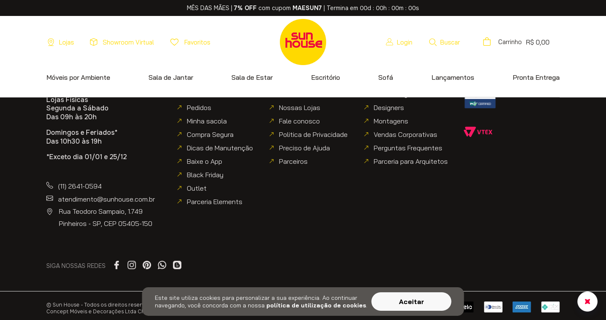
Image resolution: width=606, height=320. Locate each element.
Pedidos (199, 107)
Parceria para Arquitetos (411, 161)
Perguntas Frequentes (408, 148)
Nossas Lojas (299, 107)
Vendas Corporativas (405, 134)
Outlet (197, 188)
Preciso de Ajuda (304, 148)
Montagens (391, 121)
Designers (389, 107)
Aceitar (411, 301)
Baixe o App (204, 161)
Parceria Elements (214, 201)
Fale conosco (299, 121)
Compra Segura (210, 134)
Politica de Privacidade (313, 134)
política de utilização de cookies (316, 305)
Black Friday (205, 174)
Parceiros (293, 161)
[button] (444, 42)
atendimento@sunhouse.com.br (106, 199)
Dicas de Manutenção (220, 148)
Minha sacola (207, 121)
